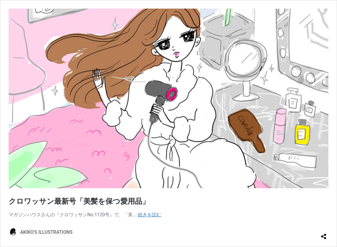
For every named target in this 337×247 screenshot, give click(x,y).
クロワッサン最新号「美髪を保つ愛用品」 (79, 201)
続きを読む (149, 214)
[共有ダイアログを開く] (323, 233)
